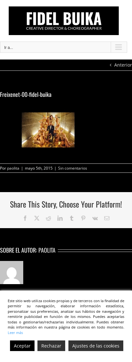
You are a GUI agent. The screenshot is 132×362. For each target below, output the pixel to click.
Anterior (123, 65)
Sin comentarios (72, 168)
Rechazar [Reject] (51, 346)
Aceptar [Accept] (22, 346)
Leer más (15, 332)
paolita (13, 168)
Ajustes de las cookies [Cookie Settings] (95, 346)
